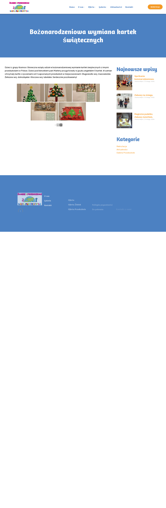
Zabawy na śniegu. (143, 95)
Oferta (91, 7)
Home (72, 6)
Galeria (103, 7)
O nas (81, 7)
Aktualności (116, 6)
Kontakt (129, 6)
